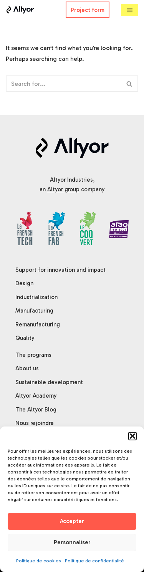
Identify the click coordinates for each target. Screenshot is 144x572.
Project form (87, 10)
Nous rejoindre (34, 423)
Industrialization (36, 297)
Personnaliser (72, 542)
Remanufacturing (37, 324)
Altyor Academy (36, 395)
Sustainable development (49, 382)
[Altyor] (20, 9)
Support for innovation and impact (60, 269)
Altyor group (63, 189)
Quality (25, 338)
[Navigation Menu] (129, 10)
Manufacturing (34, 310)
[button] (132, 436)
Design (24, 283)
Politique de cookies (38, 561)
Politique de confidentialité (94, 561)
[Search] (63, 83)
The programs (33, 354)
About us (27, 368)
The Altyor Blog (35, 409)
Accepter (72, 521)
